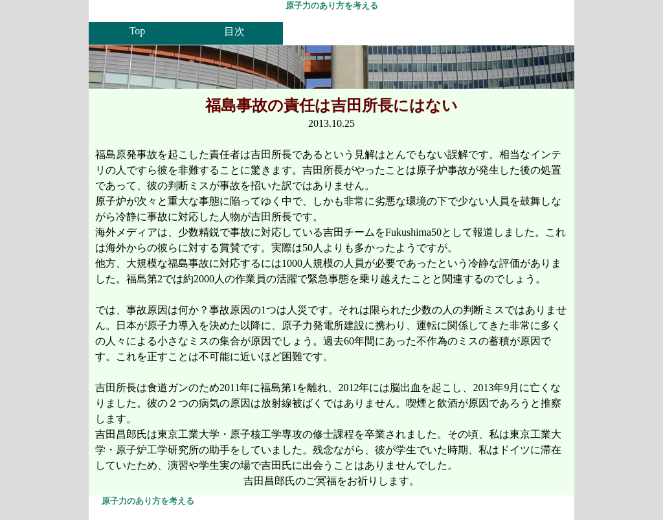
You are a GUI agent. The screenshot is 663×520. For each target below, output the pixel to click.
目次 (234, 31)
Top (137, 30)
